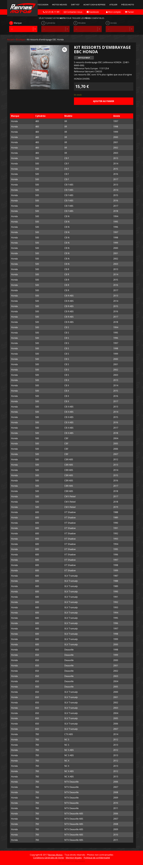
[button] (64, 49)
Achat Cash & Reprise (94, 4)
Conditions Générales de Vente (48, 857)
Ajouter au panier (103, 101)
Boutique (20, 39)
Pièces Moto (127, 4)
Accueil (10, 39)
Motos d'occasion (38, 4)
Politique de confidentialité (97, 857)
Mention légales (74, 857)
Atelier (113, 4)
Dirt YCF (75, 4)
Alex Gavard (80, 861)
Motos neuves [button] (59, 4)
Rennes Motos (55, 854)
